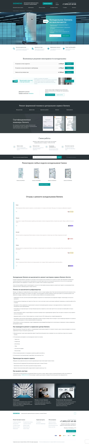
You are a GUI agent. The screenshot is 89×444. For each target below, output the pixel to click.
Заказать (69, 63)
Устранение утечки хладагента (22, 63)
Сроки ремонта (70, 109)
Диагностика (32, 109)
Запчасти (57, 109)
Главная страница (16, 10)
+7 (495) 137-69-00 (51, 142)
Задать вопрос (59, 94)
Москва (57, 4)
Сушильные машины (27, 423)
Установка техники (54, 7)
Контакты (74, 7)
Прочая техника (42, 7)
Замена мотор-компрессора (22, 72)
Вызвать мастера (69, 81)
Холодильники (22, 10)
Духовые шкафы (26, 425)
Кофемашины (31, 7)
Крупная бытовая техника (18, 7)
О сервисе (65, 7)
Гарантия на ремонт (44, 109)
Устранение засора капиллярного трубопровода (26, 67)
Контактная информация (40, 423)
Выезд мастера (19, 109)
